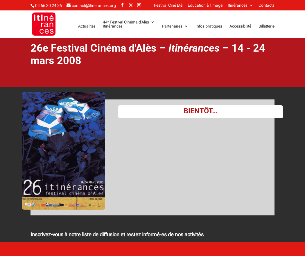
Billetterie (266, 26)
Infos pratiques (208, 26)
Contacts (266, 5)
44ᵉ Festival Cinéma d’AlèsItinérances (126, 24)
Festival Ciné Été (168, 5)
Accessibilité (240, 26)
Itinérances (237, 5)
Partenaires (172, 26)
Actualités (87, 26)
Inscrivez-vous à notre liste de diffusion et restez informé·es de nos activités (117, 234)
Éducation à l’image (205, 5)
